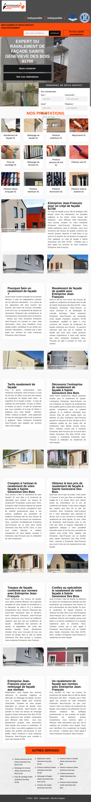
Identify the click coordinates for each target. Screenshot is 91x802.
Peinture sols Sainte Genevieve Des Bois (44, 786)
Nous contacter (27, 68)
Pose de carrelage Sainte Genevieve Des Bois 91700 (23, 779)
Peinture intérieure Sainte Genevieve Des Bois (69, 768)
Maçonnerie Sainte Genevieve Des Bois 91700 (44, 761)
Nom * (43, 95)
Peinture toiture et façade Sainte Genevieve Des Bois (69, 761)
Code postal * (70, 95)
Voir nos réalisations (27, 77)
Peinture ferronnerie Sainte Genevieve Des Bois (68, 776)
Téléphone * (69, 104)
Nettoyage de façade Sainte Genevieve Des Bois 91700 (45, 779)
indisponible (33, 18)
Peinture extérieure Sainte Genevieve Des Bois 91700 (46, 770)
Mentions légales (58, 798)
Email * (43, 104)
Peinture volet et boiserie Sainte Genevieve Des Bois (69, 785)
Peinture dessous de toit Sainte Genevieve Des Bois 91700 (23, 762)
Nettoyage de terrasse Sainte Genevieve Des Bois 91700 (22, 770)
